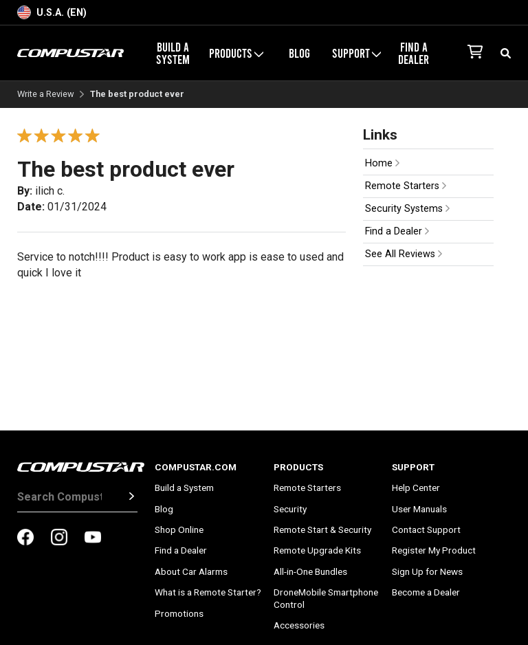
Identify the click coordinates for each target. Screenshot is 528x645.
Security (290, 508)
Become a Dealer (426, 592)
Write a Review (45, 94)
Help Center (416, 487)
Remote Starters (405, 186)
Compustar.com (195, 466)
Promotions (179, 613)
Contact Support (426, 529)
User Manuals (419, 508)
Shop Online (179, 529)
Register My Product (434, 550)
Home (382, 163)
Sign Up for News (427, 571)
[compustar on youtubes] (93, 538)
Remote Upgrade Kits (317, 550)
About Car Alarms (191, 571)
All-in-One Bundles (310, 571)
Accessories (299, 625)
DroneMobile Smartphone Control (326, 598)
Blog (299, 53)
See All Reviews (403, 254)
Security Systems (407, 209)
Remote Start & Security (322, 529)
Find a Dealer (413, 53)
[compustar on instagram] (59, 538)
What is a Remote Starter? (208, 592)
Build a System (173, 53)
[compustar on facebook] (25, 538)
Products (236, 53)
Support (356, 53)
